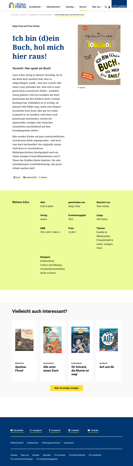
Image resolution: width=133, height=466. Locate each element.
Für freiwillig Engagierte (47, 459)
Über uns (25, 455)
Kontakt (35, 455)
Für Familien (59, 455)
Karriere (14, 455)
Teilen (16, 177)
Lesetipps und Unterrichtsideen (40, 15)
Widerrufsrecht (17, 443)
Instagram (36, 430)
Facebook (54, 430)
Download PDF (30, 177)
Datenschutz (32, 443)
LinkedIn (73, 430)
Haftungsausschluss (51, 443)
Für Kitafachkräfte (77, 455)
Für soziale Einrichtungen (22, 459)
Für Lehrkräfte (95, 455)
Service (23, 15)
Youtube (93, 430)
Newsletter (17, 430)
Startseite (15, 15)
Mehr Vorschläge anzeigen (66, 388)
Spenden (47, 455)
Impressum (69, 443)
